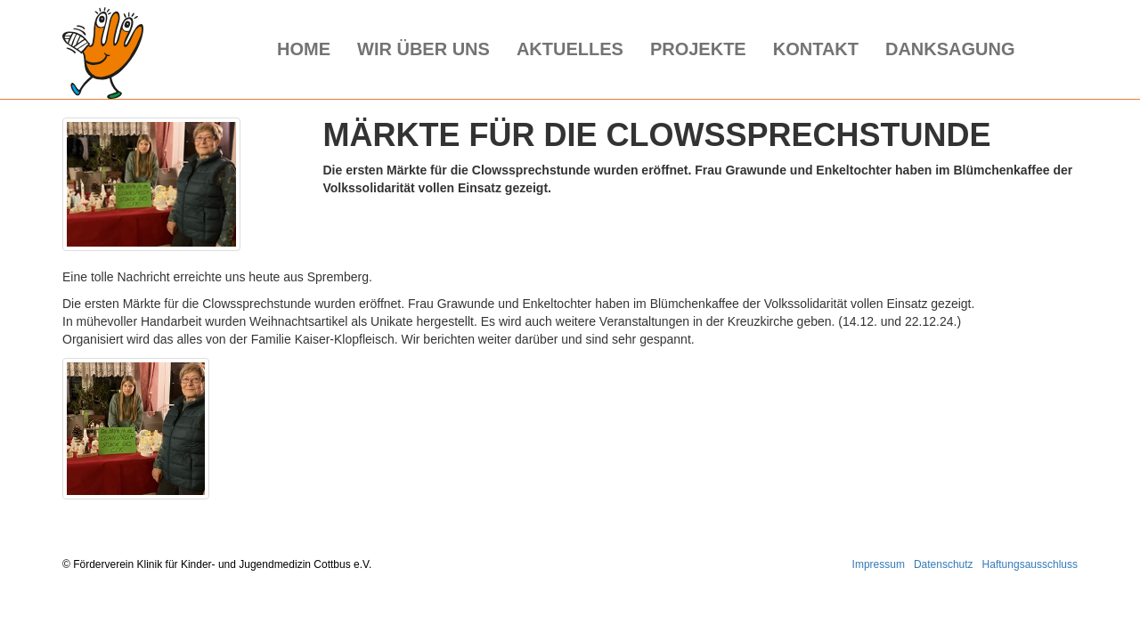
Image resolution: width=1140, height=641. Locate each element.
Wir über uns (423, 49)
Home (303, 49)
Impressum (878, 564)
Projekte (698, 49)
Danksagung (950, 49)
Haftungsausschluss (1030, 564)
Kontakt (816, 49)
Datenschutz (943, 564)
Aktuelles (570, 49)
